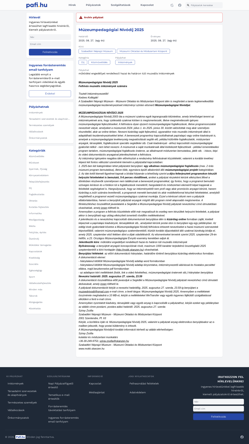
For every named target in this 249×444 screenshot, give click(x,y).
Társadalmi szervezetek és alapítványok (22, 393)
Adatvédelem (138, 392)
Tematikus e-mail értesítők (58, 396)
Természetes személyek (22, 402)
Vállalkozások (16, 410)
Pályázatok (93, 4)
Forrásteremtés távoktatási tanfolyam (61, 408)
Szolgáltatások (120, 4)
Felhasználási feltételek (144, 383)
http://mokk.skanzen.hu (130, 249)
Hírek (72, 4)
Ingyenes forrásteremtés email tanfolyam (63, 419)
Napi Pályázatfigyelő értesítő (60, 385)
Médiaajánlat (97, 392)
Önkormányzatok (18, 417)
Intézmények (16, 383)
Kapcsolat (147, 4)
